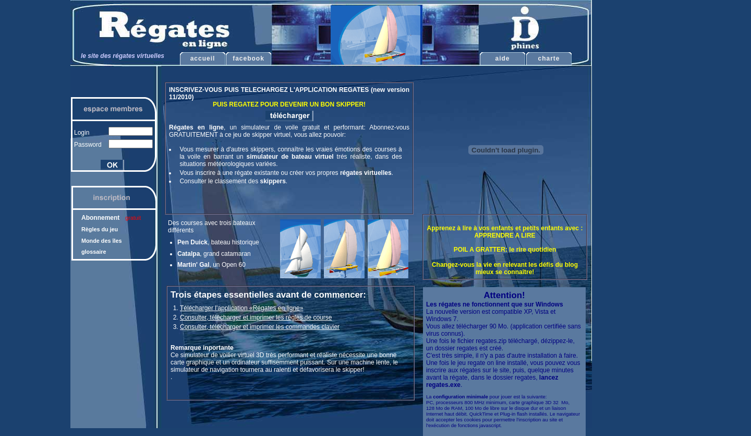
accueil (202, 58)
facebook (248, 58)
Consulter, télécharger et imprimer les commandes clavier (260, 327)
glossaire (93, 252)
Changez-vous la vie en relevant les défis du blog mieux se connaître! (505, 268)
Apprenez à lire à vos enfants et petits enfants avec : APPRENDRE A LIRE (505, 232)
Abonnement (111, 217)
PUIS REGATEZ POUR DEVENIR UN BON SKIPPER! (289, 104)
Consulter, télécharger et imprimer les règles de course (256, 317)
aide (502, 58)
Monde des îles (101, 241)
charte (549, 58)
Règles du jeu (99, 229)
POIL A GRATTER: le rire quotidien (505, 249)
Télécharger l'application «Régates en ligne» (241, 308)
